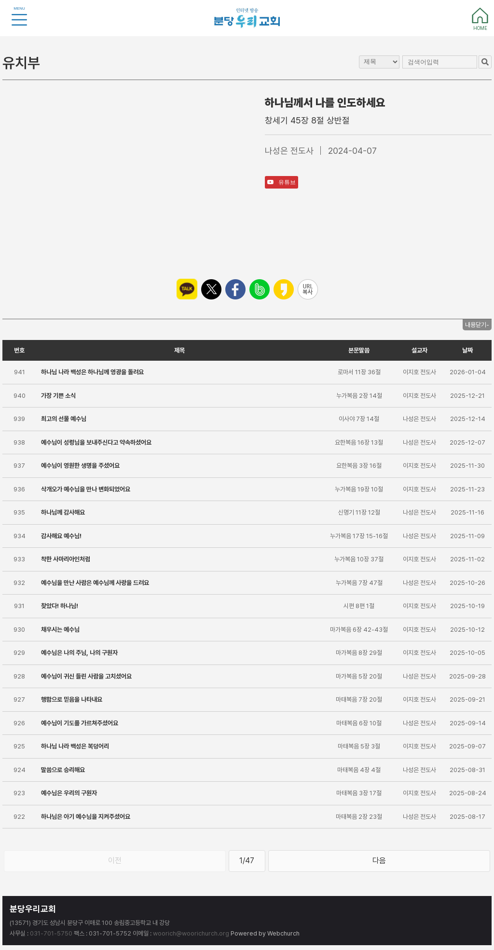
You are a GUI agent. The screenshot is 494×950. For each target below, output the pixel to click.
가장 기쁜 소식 (58, 395)
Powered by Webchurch (265, 933)
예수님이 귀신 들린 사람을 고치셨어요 (86, 676)
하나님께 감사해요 (63, 512)
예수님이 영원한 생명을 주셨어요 (80, 465)
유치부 (21, 62)
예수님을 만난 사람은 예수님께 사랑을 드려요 (95, 582)
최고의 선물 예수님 (63, 418)
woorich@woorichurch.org (191, 933)
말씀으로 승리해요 (63, 770)
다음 (379, 860)
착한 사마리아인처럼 (65, 559)
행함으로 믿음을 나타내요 (71, 699)
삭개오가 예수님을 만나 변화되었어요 (85, 489)
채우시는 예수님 (60, 629)
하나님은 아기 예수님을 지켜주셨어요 (85, 816)
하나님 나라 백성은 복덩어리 (75, 746)
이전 (115, 860)
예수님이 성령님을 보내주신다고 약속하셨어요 (96, 442)
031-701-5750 (51, 933)
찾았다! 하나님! (59, 606)
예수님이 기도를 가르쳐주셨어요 (79, 723)
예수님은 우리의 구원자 (69, 793)
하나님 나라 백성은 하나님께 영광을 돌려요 (92, 372)
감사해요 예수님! (61, 536)
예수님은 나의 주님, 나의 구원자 (79, 652)
